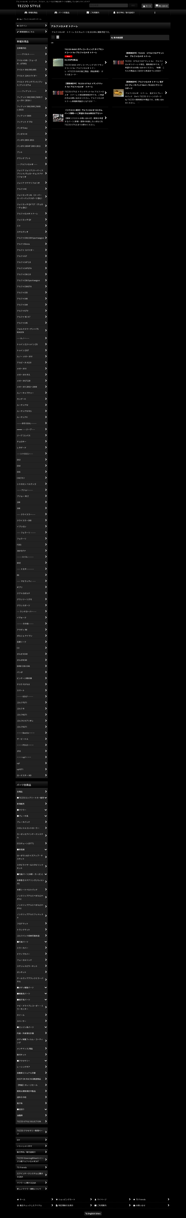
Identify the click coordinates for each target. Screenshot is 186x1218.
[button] (155, 13)
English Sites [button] (93, 1213)
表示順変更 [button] (117, 37)
